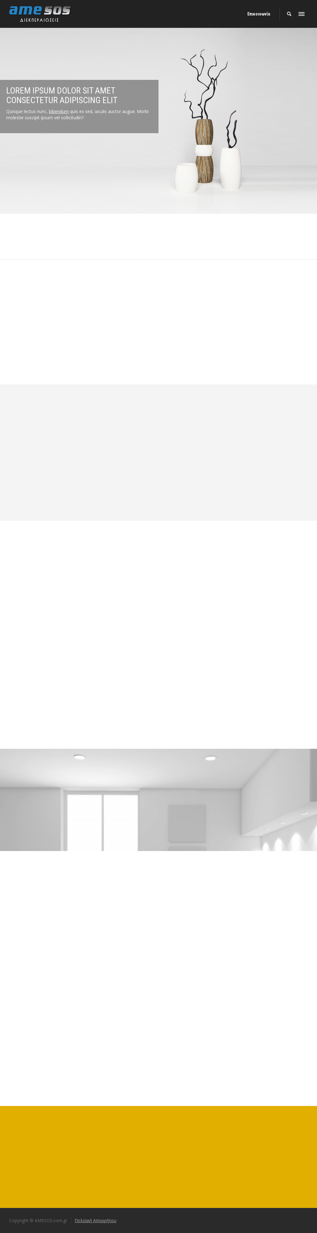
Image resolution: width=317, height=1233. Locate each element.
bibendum (59, 97)
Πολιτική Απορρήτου (95, 1220)
